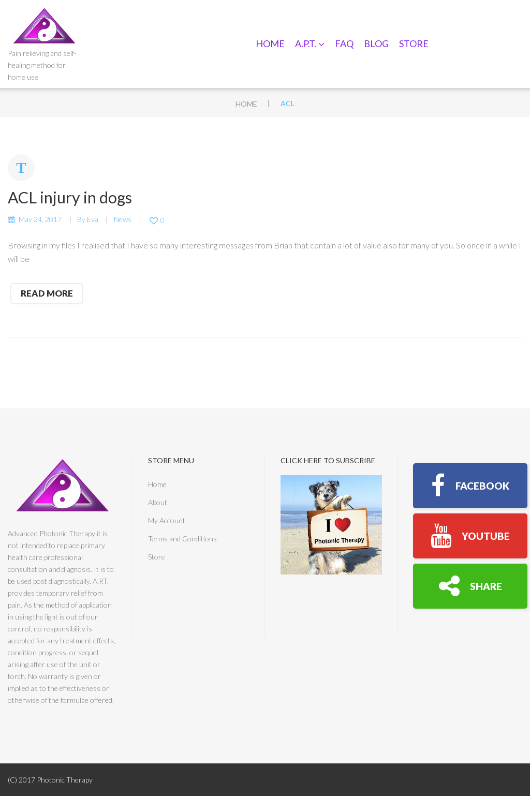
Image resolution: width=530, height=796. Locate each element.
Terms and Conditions (182, 538)
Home (270, 43)
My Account (166, 520)
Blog (376, 43)
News (122, 219)
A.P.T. (310, 43)
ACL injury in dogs (70, 197)
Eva (92, 219)
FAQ (344, 43)
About (157, 502)
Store (414, 43)
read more (47, 293)
